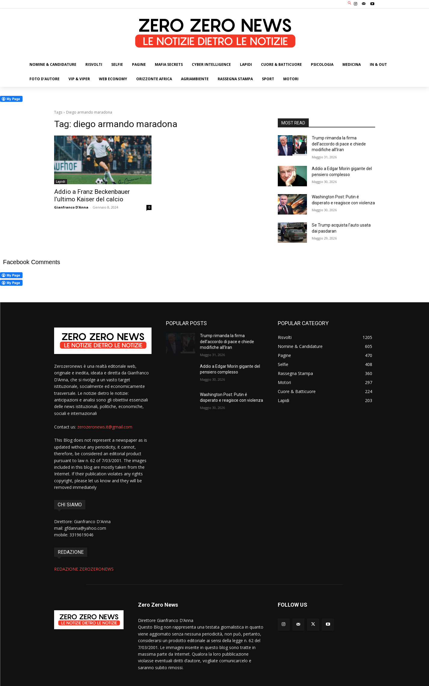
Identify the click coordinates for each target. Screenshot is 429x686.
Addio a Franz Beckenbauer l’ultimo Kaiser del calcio (92, 195)
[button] (349, 3)
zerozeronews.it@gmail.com (104, 427)
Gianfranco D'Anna (71, 207)
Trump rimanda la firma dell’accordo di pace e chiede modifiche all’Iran (339, 144)
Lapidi (60, 181)
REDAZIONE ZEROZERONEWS (84, 569)
